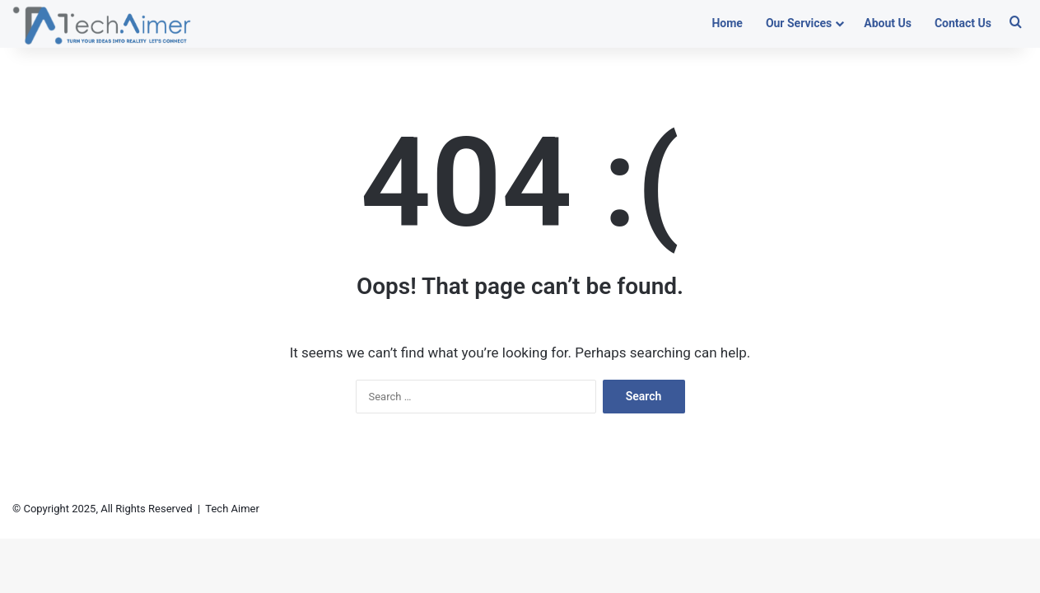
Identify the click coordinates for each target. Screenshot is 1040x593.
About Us (888, 23)
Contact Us (963, 23)
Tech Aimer (232, 508)
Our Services (799, 23)
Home (726, 23)
